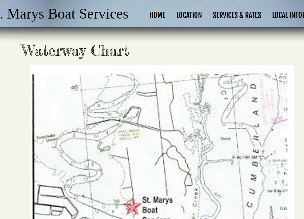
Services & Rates (237, 15)
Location (189, 15)
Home (157, 15)
